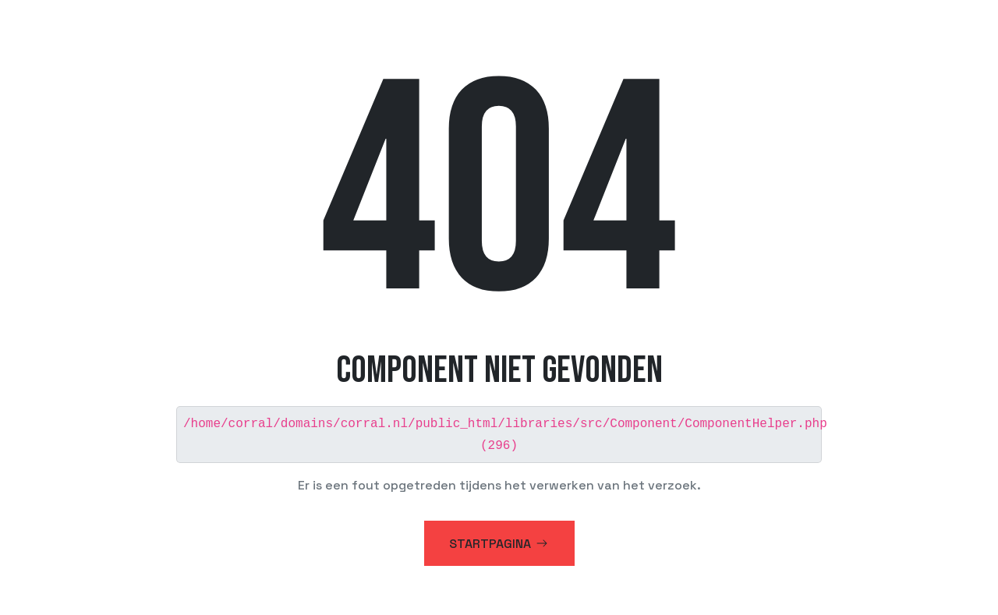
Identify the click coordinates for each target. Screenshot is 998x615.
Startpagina (499, 542)
